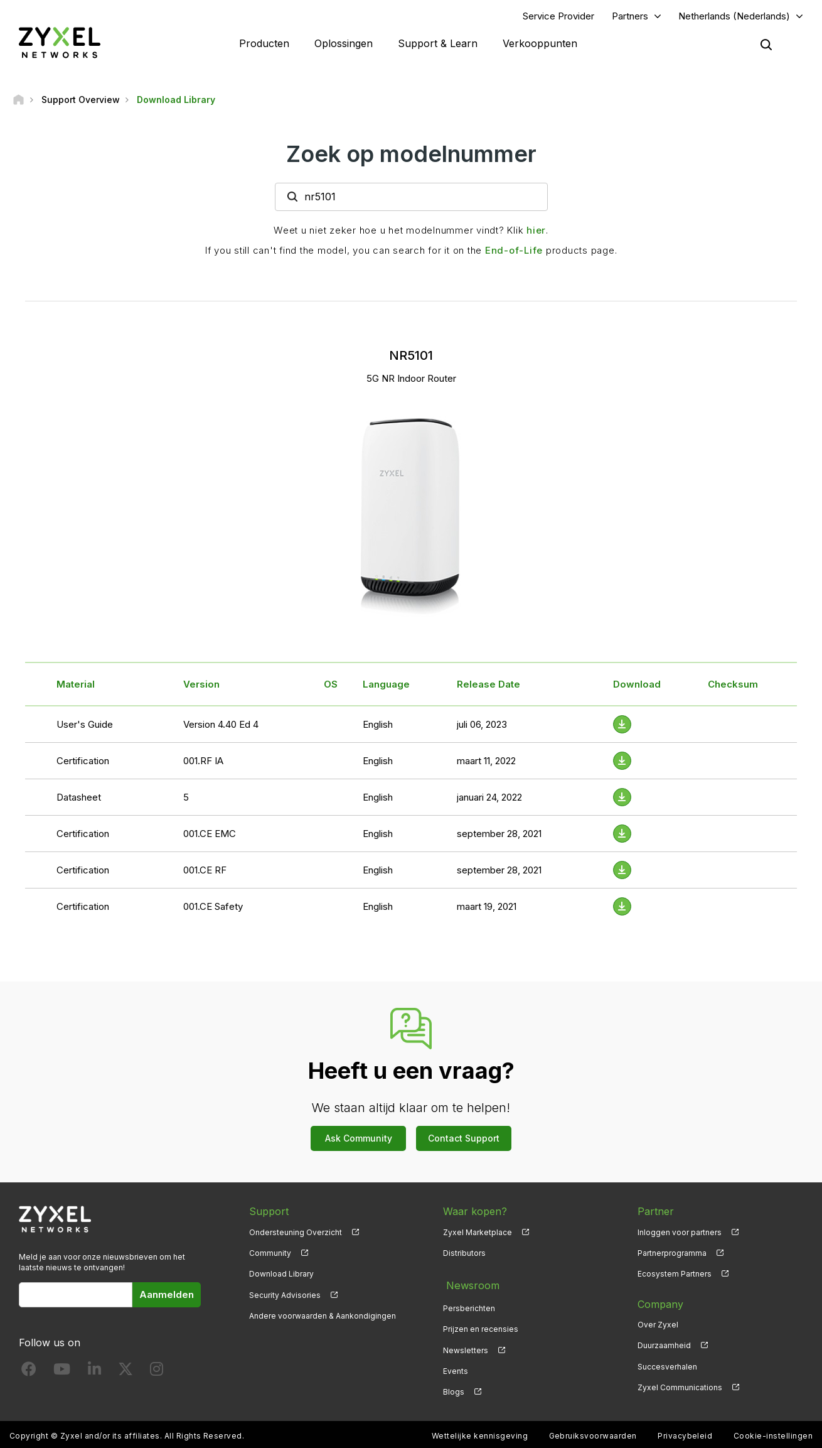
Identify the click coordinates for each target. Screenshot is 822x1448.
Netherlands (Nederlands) (734, 17)
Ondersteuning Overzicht (295, 1233)
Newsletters (465, 1347)
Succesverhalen (667, 1368)
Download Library (281, 1275)
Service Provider (558, 17)
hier (536, 231)
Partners (630, 17)
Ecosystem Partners (675, 1275)
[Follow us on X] (125, 1373)
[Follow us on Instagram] (156, 1373)
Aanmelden (166, 1296)
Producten (264, 44)
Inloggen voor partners (680, 1233)
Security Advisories (285, 1296)
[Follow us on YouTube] (61, 1373)
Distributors (464, 1255)
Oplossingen (343, 44)
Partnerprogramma (672, 1255)
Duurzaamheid (664, 1347)
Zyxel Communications (680, 1388)
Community (270, 1255)
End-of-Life (514, 251)
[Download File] (622, 725)
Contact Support (463, 1140)
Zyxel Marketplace (477, 1233)
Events (455, 1368)
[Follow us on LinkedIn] (94, 1373)
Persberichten (469, 1305)
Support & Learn (438, 44)
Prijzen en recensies (480, 1326)
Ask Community (358, 1140)
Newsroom (469, 1284)
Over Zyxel (658, 1326)
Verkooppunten (540, 44)
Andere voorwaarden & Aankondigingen (322, 1317)
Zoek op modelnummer (411, 155)
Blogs (453, 1388)
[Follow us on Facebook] (28, 1373)
